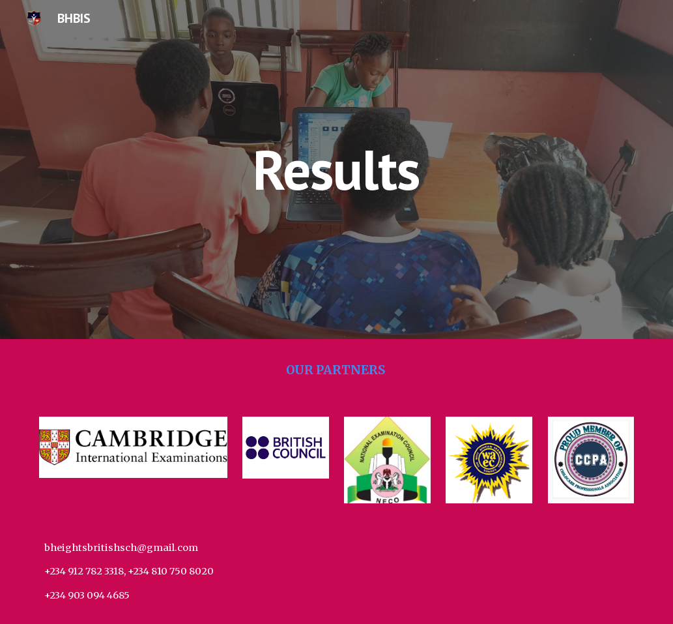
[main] (336, 169)
